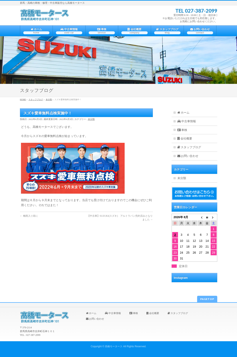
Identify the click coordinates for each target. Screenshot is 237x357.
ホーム (183, 112)
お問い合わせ (188, 156)
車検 (182, 130)
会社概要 (184, 138)
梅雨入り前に (29, 215)
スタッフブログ (189, 147)
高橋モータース (113, 346)
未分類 (91, 119)
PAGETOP (207, 299)
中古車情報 (186, 121)
